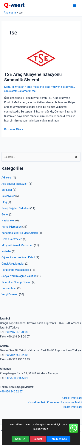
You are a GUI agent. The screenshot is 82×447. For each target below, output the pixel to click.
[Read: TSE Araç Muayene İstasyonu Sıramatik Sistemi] (41, 58)
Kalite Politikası (72, 407)
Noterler (6, 251)
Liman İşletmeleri (11, 239)
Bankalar (6, 189)
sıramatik (25, 91)
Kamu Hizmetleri (11, 226)
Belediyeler (8, 196)
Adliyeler (6, 177)
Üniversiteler (8, 288)
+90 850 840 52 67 (11, 391)
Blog (4, 202)
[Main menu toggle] (74, 5)
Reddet (37, 439)
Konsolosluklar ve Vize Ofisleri (19, 233)
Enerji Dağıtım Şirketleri (15, 208)
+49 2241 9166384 (16, 378)
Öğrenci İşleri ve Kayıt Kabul (18, 257)
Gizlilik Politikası (72, 398)
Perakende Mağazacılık (15, 270)
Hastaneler (8, 220)
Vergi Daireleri (9, 294)
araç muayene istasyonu (59, 86)
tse (33, 91)
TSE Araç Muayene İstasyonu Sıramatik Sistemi (33, 77)
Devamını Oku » (13, 129)
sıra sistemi (11, 91)
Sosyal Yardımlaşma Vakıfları (19, 276)
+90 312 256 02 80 (16, 355)
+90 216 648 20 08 (16, 332)
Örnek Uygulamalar (12, 263)
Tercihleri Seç (58, 439)
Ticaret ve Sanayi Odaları (16, 282)
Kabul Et (20, 439)
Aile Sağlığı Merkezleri (14, 183)
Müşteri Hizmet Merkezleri (17, 245)
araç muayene (35, 86)
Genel (4, 214)
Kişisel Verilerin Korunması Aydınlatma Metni (55, 402)
